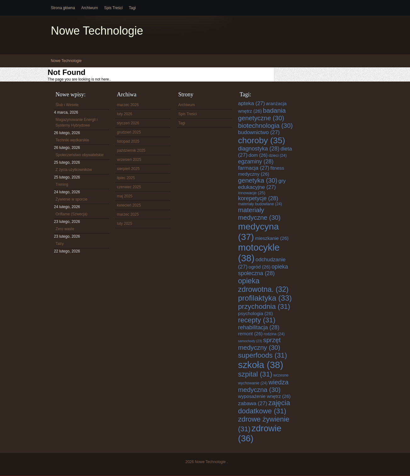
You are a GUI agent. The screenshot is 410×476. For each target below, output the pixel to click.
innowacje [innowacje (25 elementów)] (252, 192)
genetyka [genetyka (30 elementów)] (258, 180)
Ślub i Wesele (67, 105)
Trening (62, 184)
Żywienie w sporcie (71, 199)
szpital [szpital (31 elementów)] (255, 374)
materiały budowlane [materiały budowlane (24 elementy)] (260, 204)
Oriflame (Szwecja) (71, 214)
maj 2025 (124, 196)
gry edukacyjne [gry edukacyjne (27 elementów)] (262, 184)
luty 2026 (124, 114)
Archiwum (89, 8)
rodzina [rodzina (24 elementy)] (274, 334)
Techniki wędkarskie (72, 140)
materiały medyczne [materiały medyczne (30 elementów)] (259, 213)
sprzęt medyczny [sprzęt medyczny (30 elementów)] (259, 343)
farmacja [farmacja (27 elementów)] (253, 168)
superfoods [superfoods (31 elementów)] (262, 355)
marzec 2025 (128, 214)
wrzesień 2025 (129, 159)
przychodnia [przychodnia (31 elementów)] (264, 306)
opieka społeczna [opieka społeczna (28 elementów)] (263, 270)
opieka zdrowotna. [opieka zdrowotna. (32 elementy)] (263, 285)
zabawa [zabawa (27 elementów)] (252, 403)
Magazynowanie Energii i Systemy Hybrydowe (77, 122)
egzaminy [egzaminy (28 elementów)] (256, 161)
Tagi (132, 8)
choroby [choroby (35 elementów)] (261, 140)
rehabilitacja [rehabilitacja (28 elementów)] (258, 327)
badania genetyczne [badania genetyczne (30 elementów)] (262, 114)
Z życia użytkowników (74, 169)
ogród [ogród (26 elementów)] (260, 266)
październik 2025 (131, 150)
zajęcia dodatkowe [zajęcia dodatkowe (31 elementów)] (264, 407)
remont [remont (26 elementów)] (250, 333)
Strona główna (63, 8)
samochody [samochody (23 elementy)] (250, 341)
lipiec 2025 (126, 178)
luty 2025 (124, 223)
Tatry (60, 243)
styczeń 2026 (128, 123)
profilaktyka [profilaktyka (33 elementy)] (265, 298)
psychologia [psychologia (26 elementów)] (255, 313)
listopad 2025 (128, 141)
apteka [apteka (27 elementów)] (251, 103)
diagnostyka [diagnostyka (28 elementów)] (258, 148)
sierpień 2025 (128, 169)
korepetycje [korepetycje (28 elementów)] (258, 198)
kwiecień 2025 (129, 205)
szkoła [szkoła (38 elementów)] (260, 365)
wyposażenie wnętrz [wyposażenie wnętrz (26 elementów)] (264, 396)
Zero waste (65, 229)
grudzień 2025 (129, 132)
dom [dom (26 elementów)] (258, 155)
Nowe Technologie (97, 30)
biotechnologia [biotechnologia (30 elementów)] (265, 125)
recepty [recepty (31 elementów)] (257, 320)
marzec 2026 (128, 105)
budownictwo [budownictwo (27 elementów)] (259, 132)
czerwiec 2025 (129, 187)
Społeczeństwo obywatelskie (80, 155)
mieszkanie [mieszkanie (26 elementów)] (272, 238)
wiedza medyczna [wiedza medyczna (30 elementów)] (263, 385)
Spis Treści (113, 8)
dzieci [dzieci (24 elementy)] (278, 155)
